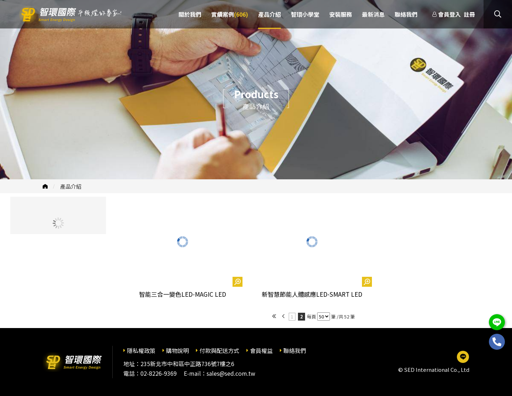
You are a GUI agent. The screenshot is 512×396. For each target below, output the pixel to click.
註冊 (469, 14)
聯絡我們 (294, 350)
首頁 (45, 186)
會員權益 (261, 350)
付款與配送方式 (219, 350)
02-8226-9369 (158, 373)
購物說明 (177, 350)
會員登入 (449, 14)
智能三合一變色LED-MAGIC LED (182, 294)
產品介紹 (70, 186)
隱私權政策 (141, 350)
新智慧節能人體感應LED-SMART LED (312, 294)
